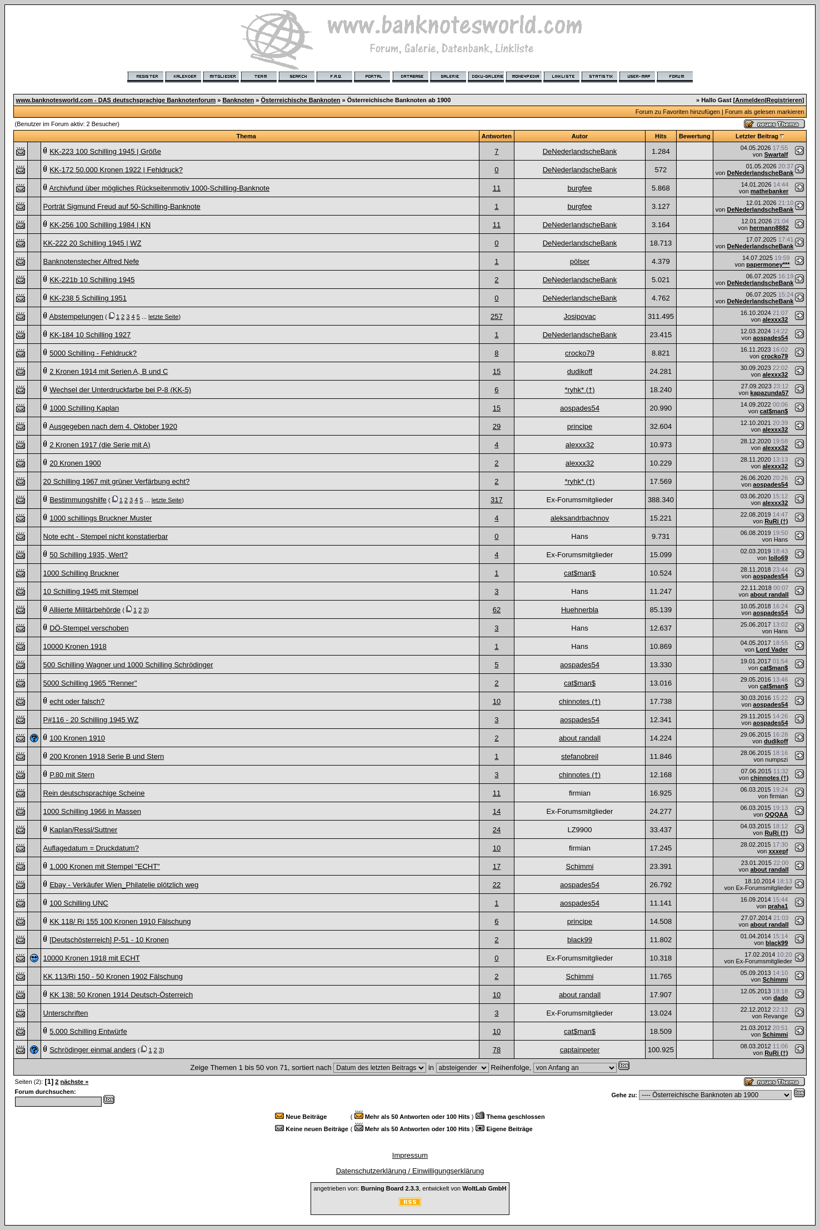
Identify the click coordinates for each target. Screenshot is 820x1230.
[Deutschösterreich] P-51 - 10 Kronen (109, 940)
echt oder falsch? (76, 701)
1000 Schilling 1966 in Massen (92, 811)
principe (580, 426)
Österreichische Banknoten (300, 100)
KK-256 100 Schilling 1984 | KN (100, 225)
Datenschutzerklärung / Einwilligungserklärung (410, 1171)
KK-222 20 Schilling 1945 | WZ (92, 243)
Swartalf (776, 154)
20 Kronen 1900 (75, 463)
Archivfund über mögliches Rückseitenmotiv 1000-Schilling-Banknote (159, 188)
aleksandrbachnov (580, 518)
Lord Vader (772, 649)
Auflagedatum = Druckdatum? (91, 848)
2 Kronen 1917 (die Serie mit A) (99, 445)
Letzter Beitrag (757, 136)
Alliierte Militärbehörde (85, 610)
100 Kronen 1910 (77, 738)
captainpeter (580, 1050)
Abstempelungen (76, 316)
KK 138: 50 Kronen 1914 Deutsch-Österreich (121, 995)
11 (497, 188)
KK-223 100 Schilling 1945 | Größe (105, 151)
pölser (579, 261)
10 (497, 701)
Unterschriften (65, 1013)
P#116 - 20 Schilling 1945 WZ (91, 720)
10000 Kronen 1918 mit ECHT (91, 958)
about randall (769, 594)
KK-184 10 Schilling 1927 (90, 335)
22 (497, 885)
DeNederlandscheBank (580, 151)
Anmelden (749, 100)
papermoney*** (767, 264)
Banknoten (238, 100)
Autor (580, 136)
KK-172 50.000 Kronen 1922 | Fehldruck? (116, 170)
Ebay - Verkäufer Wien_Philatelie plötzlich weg (123, 885)
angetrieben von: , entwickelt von (409, 1188)
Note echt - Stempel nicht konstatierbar (105, 536)
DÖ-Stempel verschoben (88, 628)
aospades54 (770, 337)
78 (497, 1050)
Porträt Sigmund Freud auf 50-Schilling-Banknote (122, 206)
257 (497, 316)
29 (497, 426)
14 (497, 811)
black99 (579, 940)
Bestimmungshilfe (78, 500)
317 (497, 500)
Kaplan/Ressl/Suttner (83, 830)
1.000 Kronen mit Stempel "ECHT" (104, 866)
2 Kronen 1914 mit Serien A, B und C (108, 371)
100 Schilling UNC (78, 903)
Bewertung (695, 136)
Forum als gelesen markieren (764, 111)
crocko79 (579, 353)
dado (780, 997)
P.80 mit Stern (71, 775)
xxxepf (778, 851)
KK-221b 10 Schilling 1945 (91, 280)
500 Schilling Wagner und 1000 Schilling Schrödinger (128, 665)
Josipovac (580, 316)
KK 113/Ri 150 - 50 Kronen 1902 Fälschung (113, 976)
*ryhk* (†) (579, 390)
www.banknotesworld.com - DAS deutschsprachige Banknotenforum (116, 100)
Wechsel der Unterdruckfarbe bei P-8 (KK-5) (120, 390)
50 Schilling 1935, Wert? (88, 555)
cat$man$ (774, 411)
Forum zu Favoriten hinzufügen (678, 111)
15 (497, 371)
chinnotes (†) (580, 701)
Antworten (497, 136)
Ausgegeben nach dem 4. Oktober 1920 (113, 426)
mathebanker (769, 191)
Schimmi (580, 866)
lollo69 (778, 557)
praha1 (778, 906)
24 (497, 830)
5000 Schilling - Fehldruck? (93, 353)
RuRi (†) (776, 521)
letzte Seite (163, 316)
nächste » (75, 1081)
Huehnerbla (579, 610)
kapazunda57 (769, 392)
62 (497, 610)
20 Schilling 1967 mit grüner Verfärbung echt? (116, 481)
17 (497, 866)
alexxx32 (775, 319)
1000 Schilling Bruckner (81, 573)
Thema (246, 136)
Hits (661, 136)
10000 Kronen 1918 (75, 646)
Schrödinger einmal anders (92, 1050)
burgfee (579, 188)
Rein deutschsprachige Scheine (94, 793)
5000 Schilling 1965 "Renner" (90, 683)
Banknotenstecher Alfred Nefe (91, 261)
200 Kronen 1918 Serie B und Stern (106, 756)
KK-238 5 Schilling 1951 (88, 298)
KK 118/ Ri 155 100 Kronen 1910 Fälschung (120, 921)
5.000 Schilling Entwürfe (88, 1031)
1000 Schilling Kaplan (84, 408)
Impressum (410, 1155)
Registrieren (784, 100)
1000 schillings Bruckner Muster (100, 518)
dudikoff (579, 371)
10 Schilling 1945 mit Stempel (90, 591)
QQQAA (776, 814)
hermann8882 (769, 227)
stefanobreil (579, 756)
